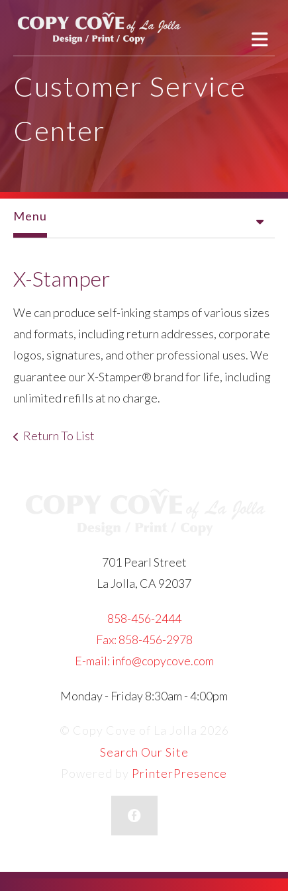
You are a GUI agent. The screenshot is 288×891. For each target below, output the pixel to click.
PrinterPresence (179, 773)
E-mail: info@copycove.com (144, 660)
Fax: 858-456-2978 (144, 639)
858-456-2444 (144, 618)
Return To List (59, 435)
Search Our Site (144, 752)
